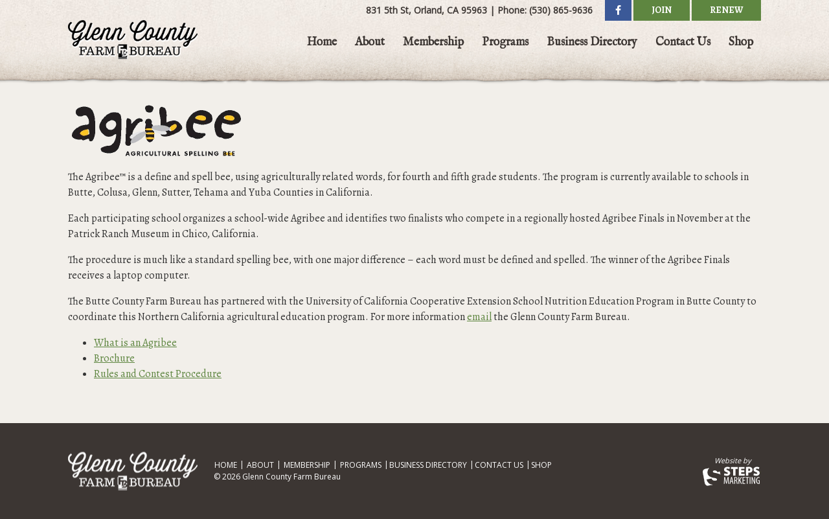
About (370, 42)
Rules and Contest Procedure (157, 374)
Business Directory (592, 42)
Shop (741, 42)
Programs (505, 42)
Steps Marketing (732, 476)
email (479, 317)
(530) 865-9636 (561, 10)
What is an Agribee (135, 343)
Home (322, 42)
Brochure (114, 358)
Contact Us (682, 42)
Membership (433, 42)
